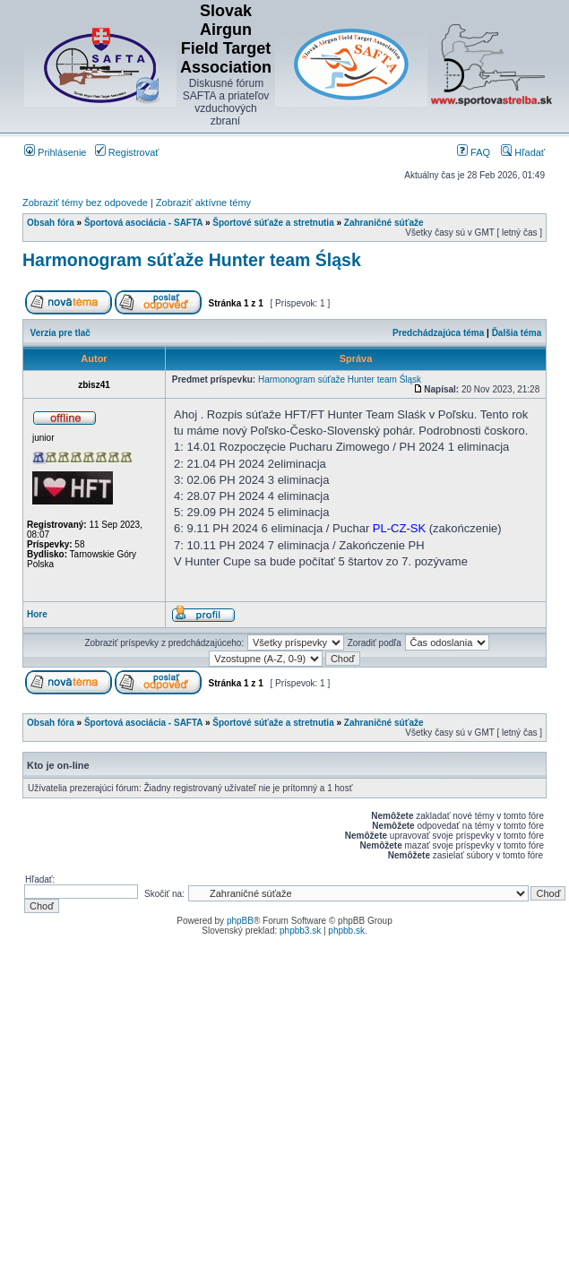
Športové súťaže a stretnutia (272, 223)
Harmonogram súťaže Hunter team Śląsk (191, 260)
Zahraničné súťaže (384, 223)
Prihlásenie (55, 152)
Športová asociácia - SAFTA (143, 223)
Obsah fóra (50, 223)
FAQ (473, 152)
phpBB (240, 921)
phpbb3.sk (300, 930)
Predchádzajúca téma (438, 333)
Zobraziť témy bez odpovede (85, 202)
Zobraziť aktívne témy (203, 202)
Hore (37, 614)
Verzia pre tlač (60, 333)
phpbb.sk (346, 930)
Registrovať (127, 152)
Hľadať (523, 152)
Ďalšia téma (517, 333)
